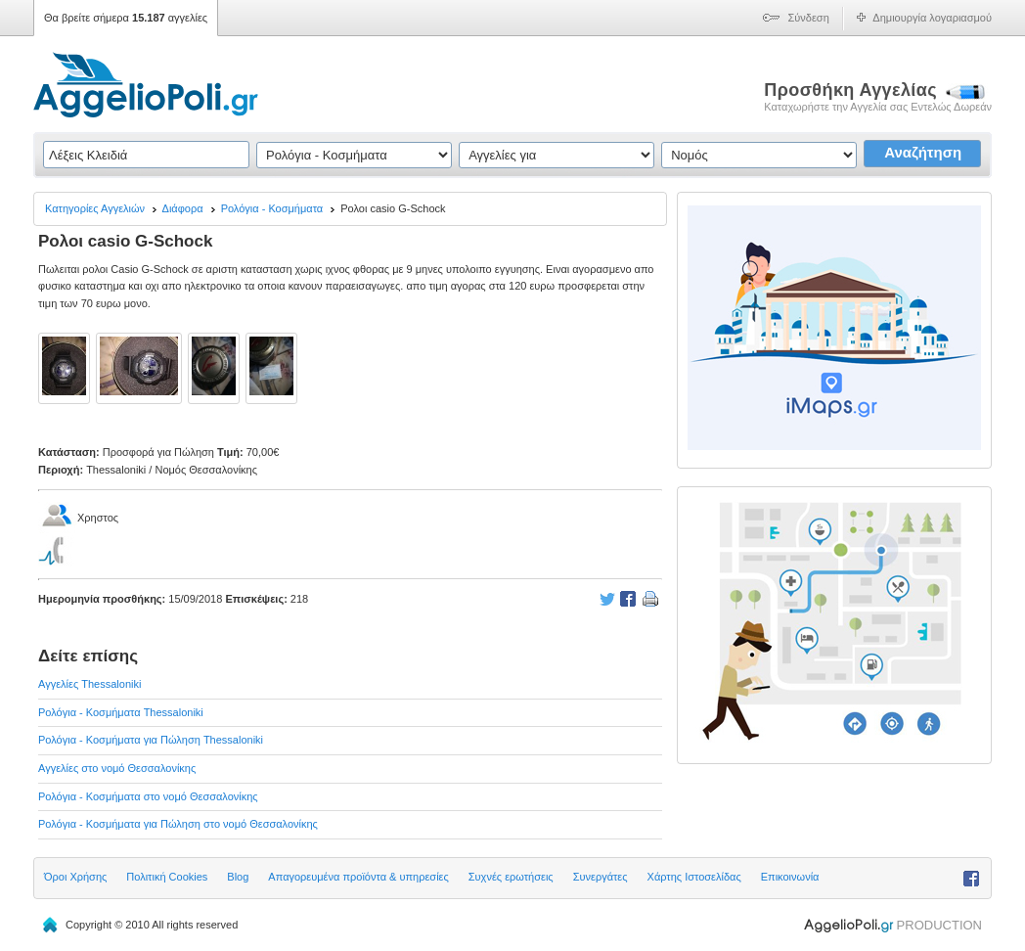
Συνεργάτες (600, 877)
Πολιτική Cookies (166, 877)
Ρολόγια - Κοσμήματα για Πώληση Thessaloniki (150, 740)
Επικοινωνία (790, 877)
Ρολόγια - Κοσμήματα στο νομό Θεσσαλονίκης (148, 796)
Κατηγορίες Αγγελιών (95, 208)
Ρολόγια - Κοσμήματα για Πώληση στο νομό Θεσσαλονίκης (178, 824)
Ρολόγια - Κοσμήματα (272, 208)
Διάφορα (182, 208)
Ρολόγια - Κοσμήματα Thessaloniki (120, 712)
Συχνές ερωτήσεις (511, 877)
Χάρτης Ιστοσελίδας (694, 877)
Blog (237, 877)
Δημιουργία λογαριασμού (932, 17)
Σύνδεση (808, 17)
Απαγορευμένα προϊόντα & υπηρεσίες (358, 877)
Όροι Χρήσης (75, 877)
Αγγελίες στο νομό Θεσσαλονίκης (117, 768)
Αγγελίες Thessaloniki (89, 684)
